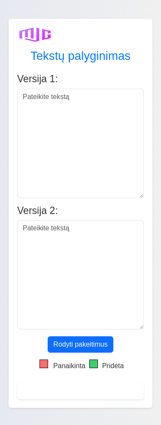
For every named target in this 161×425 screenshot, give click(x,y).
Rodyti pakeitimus (80, 344)
